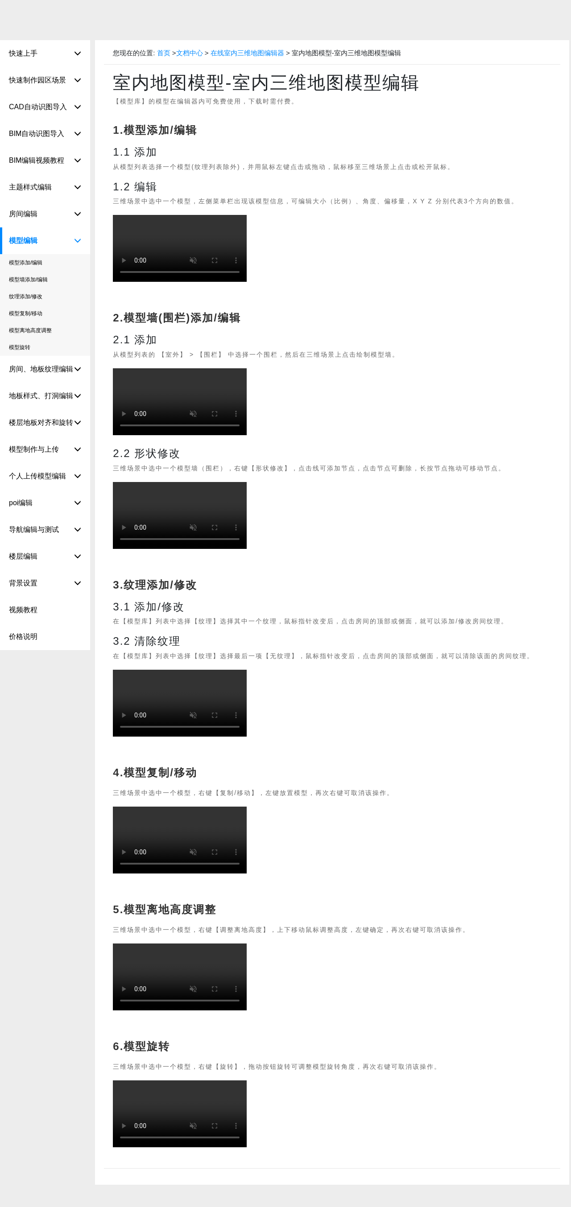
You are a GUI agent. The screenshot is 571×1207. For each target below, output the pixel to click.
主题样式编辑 (45, 187)
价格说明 (23, 636)
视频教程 (23, 610)
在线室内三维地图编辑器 (248, 53)
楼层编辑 (45, 557)
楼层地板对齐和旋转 (45, 423)
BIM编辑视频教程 (45, 161)
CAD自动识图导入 (45, 107)
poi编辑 (45, 503)
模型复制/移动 (25, 313)
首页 (163, 53)
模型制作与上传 (45, 450)
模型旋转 (19, 347)
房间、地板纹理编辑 (45, 369)
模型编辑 (45, 241)
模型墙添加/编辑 (28, 279)
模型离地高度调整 (30, 330)
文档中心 (189, 53)
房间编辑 (45, 214)
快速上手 (45, 54)
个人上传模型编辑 (45, 476)
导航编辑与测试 (45, 530)
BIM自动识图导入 (45, 134)
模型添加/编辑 (25, 263)
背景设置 (45, 583)
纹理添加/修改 (25, 296)
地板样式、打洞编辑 (45, 396)
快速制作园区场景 (45, 80)
